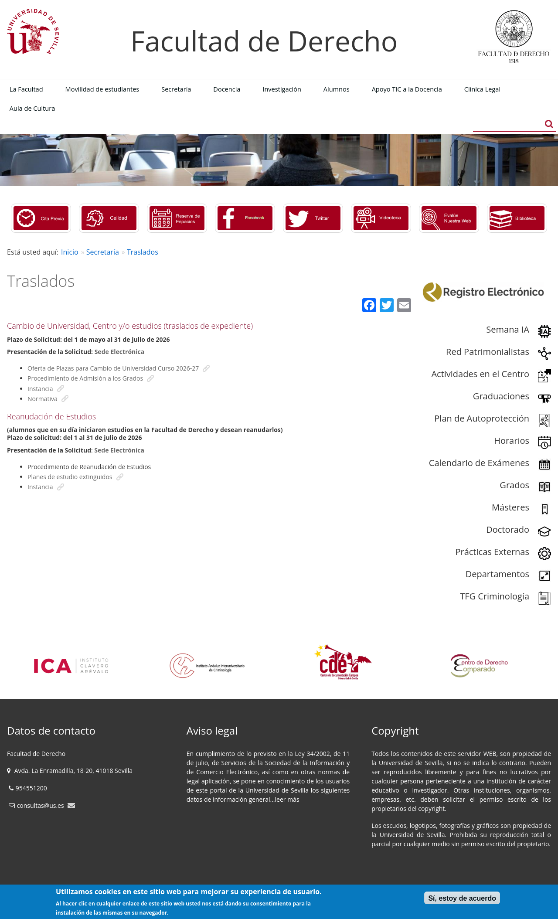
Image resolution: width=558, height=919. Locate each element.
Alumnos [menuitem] (336, 89)
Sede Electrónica (120, 351)
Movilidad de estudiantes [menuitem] (102, 89)
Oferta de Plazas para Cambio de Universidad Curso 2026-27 (113, 368)
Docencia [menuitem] (226, 89)
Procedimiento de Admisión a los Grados (85, 378)
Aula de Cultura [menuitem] (32, 108)
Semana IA (507, 329)
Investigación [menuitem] (281, 89)
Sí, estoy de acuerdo (462, 898)
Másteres (510, 507)
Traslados (142, 252)
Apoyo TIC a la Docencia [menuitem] (407, 89)
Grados (514, 485)
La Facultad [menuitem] (26, 89)
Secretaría (102, 252)
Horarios (511, 440)
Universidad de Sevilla (277, 790)
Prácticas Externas (492, 551)
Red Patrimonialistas (487, 351)
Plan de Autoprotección (481, 418)
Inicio (69, 252)
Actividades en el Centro (480, 373)
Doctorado (507, 529)
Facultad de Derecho (264, 41)
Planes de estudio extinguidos (69, 477)
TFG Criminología (494, 596)
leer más (287, 799)
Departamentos (497, 574)
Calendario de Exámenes (479, 462)
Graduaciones (501, 396)
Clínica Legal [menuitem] (482, 89)
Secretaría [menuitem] (176, 89)
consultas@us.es (40, 805)
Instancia (40, 389)
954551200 (32, 788)
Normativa (42, 399)
